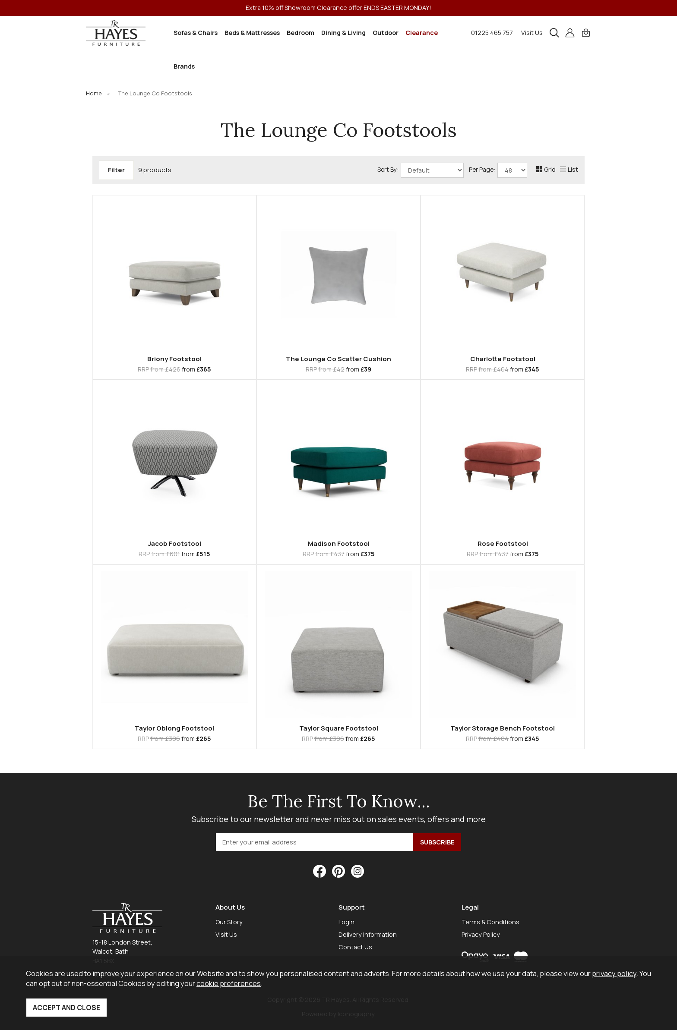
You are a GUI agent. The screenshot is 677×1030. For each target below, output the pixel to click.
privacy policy (614, 973)
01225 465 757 (492, 32)
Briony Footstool (174, 358)
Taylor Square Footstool (338, 728)
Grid (546, 169)
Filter (116, 169)
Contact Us (355, 947)
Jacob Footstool (174, 543)
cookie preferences (228, 983)
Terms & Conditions (490, 922)
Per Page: (498, 170)
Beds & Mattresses (252, 32)
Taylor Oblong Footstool (174, 728)
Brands (184, 66)
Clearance (421, 32)
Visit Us (532, 32)
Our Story (229, 922)
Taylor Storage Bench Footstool (502, 728)
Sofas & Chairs (196, 32)
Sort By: (420, 170)
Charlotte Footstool (502, 358)
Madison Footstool (339, 543)
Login (346, 922)
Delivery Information (367, 934)
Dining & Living (343, 32)
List (569, 169)
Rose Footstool (503, 543)
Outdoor (386, 32)
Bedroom (300, 32)
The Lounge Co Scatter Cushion (338, 358)
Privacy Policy (481, 934)
